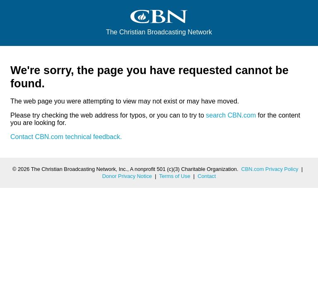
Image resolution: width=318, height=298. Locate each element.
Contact (207, 176)
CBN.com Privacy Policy (270, 169)
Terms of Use (174, 176)
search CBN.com (231, 115)
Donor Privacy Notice (127, 176)
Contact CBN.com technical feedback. (66, 136)
